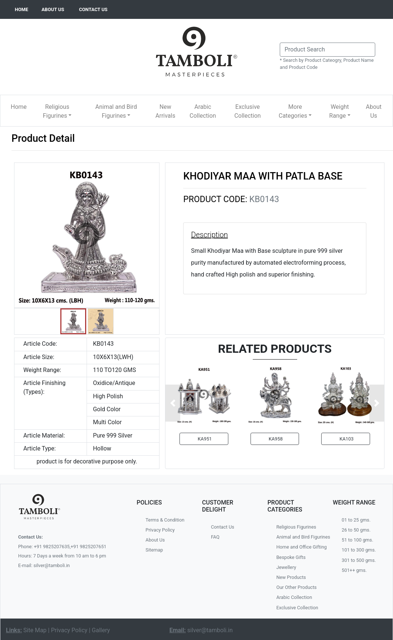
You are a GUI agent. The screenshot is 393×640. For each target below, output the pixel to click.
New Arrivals (165, 111)
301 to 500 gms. (359, 560)
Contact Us (222, 527)
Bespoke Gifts (291, 557)
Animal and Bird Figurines (299, 537)
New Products (291, 577)
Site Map (35, 630)
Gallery (101, 630)
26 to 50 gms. (356, 530)
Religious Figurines (296, 527)
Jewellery (286, 567)
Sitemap (154, 550)
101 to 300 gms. (359, 550)
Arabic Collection (202, 111)
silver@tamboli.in (210, 630)
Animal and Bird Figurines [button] (116, 111)
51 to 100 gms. (357, 540)
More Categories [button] (293, 111)
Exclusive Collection (247, 111)
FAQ (215, 537)
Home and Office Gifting (299, 547)
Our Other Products (296, 587)
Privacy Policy (160, 530)
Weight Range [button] (339, 111)
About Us (374, 111)
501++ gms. (354, 570)
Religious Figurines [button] (56, 111)
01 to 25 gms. (356, 520)
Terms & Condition (164, 520)
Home (19, 106)
